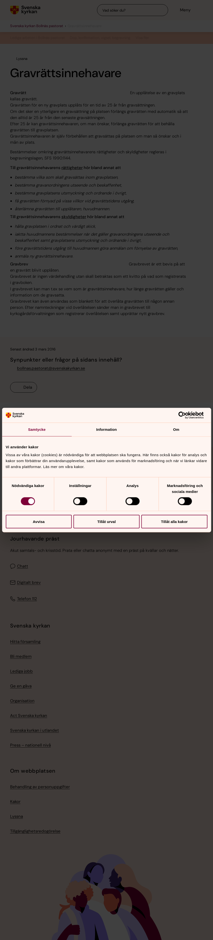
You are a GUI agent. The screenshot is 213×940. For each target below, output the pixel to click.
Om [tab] (176, 429)
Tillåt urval (106, 521)
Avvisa (39, 521)
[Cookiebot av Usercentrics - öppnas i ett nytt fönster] (185, 415)
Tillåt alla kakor (174, 521)
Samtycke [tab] (37, 429)
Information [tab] (106, 429)
